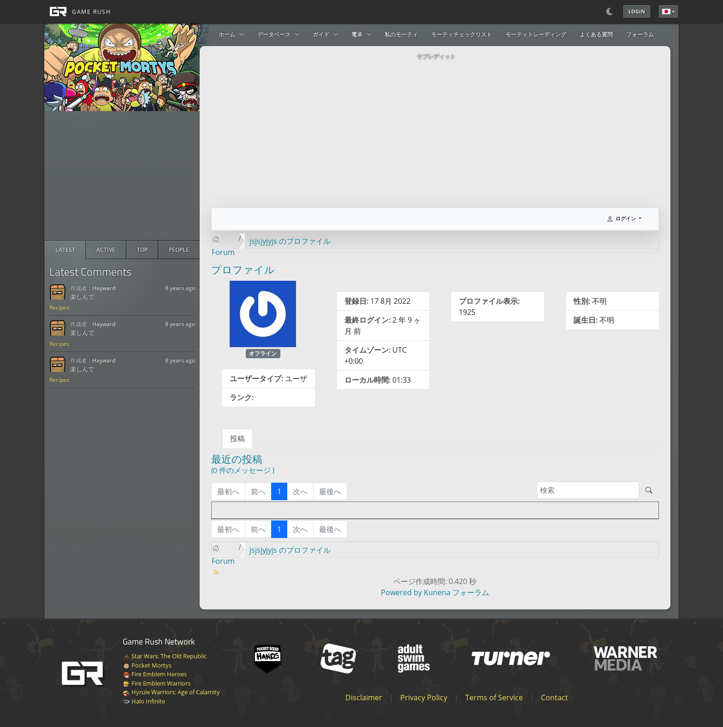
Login (636, 11)
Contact (554, 697)
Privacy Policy (423, 697)
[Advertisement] (122, 175)
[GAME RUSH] (77, 11)
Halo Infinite (144, 701)
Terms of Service (494, 697)
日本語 (666, 11)
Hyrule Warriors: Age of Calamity (171, 692)
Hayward (103, 288)
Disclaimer (363, 697)
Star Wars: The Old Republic (165, 656)
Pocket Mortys (147, 665)
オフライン (263, 353)
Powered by (401, 592)
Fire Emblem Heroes (155, 674)
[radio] (65, 250)
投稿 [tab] (237, 438)
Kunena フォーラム (456, 592)
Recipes (59, 307)
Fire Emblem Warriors (156, 683)
